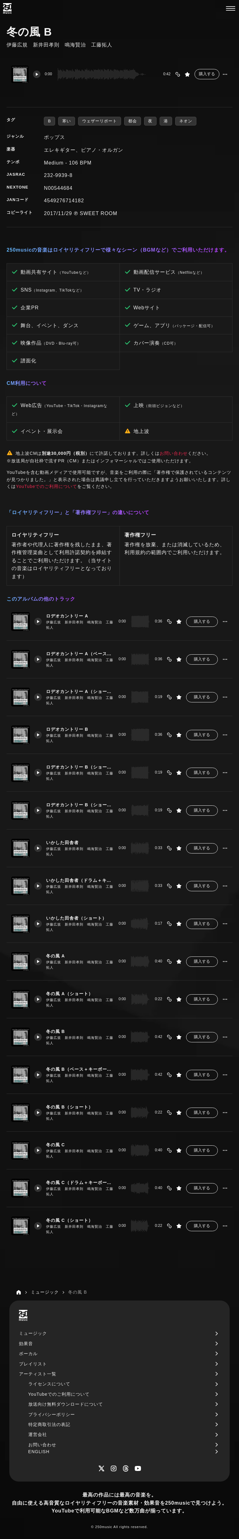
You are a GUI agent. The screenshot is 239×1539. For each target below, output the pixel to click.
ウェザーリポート (99, 121)
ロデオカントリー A (68, 615)
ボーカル (28, 1353)
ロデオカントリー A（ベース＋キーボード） (79, 653)
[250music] (7, 8)
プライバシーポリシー (51, 1414)
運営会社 (37, 1434)
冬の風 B (56, 1031)
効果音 (26, 1343)
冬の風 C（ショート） (70, 1220)
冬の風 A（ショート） (70, 993)
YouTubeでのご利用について (46, 486)
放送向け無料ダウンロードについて (65, 1404)
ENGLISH (38, 1451)
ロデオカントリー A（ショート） (79, 691)
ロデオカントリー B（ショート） (79, 767)
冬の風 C (56, 1144)
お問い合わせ (174, 453)
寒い (66, 121)
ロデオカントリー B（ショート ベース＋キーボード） (79, 804)
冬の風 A (56, 955)
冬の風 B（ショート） (70, 1106)
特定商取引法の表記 (49, 1424)
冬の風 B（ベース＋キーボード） (79, 1069)
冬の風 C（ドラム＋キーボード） (79, 1182)
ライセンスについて (49, 1383)
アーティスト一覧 (37, 1373)
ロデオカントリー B (68, 729)
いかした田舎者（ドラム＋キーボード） (79, 880)
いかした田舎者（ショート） (77, 918)
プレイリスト (33, 1363)
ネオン (185, 121)
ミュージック (33, 1333)
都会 (132, 121)
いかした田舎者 (63, 842)
